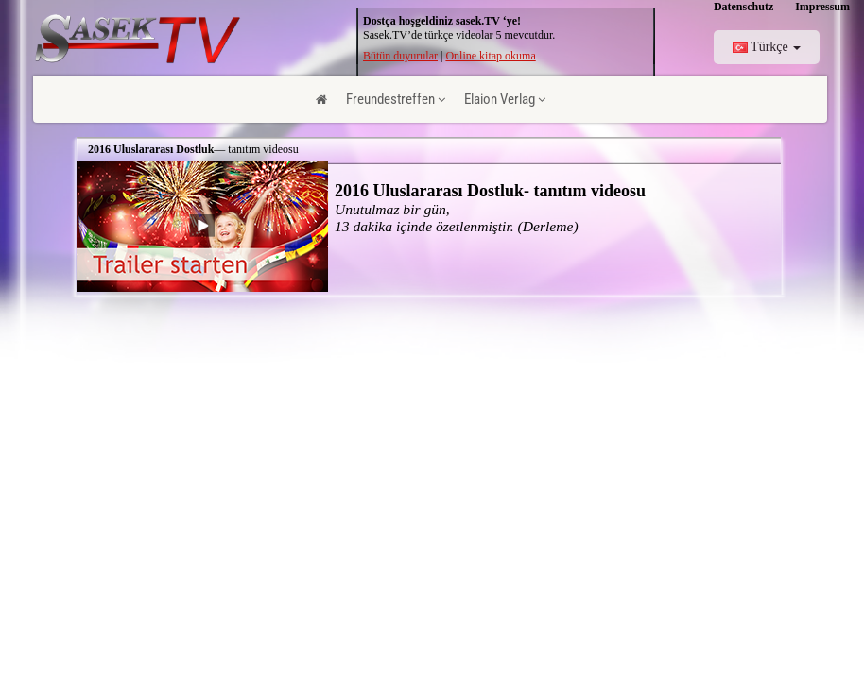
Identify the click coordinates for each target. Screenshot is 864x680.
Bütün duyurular (400, 55)
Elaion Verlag (504, 99)
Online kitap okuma (490, 55)
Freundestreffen (395, 99)
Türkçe (767, 47)
